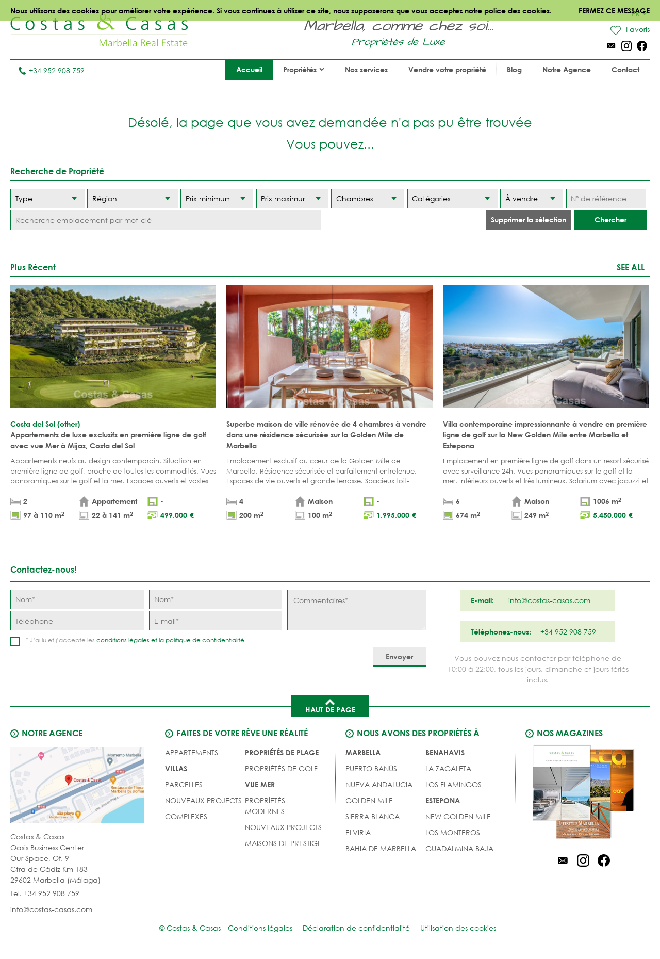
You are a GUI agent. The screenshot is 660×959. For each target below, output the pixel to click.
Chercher (610, 219)
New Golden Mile (458, 816)
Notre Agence (566, 69)
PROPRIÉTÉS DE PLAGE (282, 752)
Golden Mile (369, 800)
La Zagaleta (448, 768)
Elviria (358, 832)
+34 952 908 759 (51, 70)
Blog (514, 69)
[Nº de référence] (606, 198)
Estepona (442, 800)
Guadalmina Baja (459, 848)
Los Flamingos (453, 784)
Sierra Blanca (372, 816)
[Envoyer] (399, 657)
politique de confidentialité (205, 640)
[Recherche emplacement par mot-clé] (165, 220)
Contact (625, 69)
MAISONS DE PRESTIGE (283, 843)
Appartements (191, 752)
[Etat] (531, 198)
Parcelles (184, 784)
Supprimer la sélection (528, 219)
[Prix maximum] (292, 198)
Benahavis (445, 752)
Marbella (363, 752)
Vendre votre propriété (447, 69)
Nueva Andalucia (378, 784)
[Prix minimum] (216, 198)
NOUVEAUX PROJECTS (203, 800)
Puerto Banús (371, 768)
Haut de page (330, 705)
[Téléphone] (77, 620)
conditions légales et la (131, 640)
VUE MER (260, 784)
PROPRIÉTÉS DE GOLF (281, 768)
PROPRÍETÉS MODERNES (265, 805)
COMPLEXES (186, 816)
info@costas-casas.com (51, 909)
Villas (176, 768)
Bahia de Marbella (380, 848)
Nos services (366, 69)
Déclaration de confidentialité (356, 928)
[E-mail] (216, 620)
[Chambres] (367, 198)
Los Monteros (452, 832)
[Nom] (77, 599)
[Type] (47, 198)
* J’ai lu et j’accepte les (135, 640)
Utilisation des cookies (458, 928)
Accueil (249, 69)
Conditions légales (260, 928)
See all (631, 267)
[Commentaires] (356, 610)
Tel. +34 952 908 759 (44, 893)
